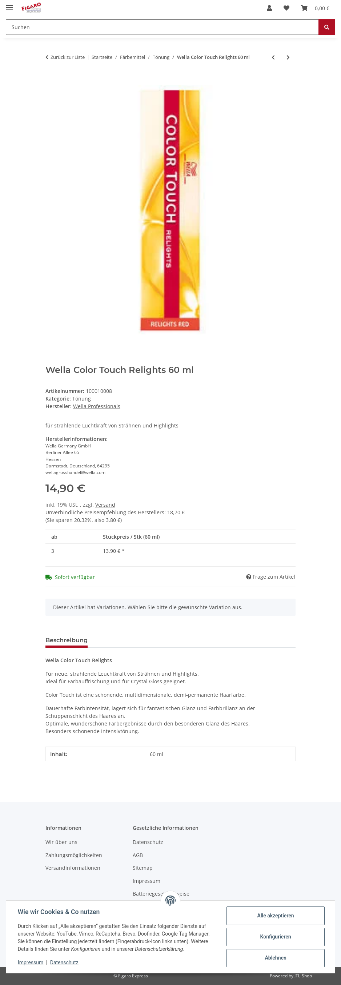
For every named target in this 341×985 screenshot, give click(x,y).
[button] (269, 8)
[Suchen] (162, 27)
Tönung (81, 398)
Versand (105, 504)
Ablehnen (275, 958)
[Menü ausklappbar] (9, 4)
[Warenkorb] (315, 8)
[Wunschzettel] (286, 8)
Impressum (30, 962)
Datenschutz (64, 962)
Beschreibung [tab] (66, 640)
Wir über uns (61, 842)
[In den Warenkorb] (51, 81)
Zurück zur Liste (68, 57)
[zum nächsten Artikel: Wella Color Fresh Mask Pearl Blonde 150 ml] (288, 57)
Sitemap (143, 867)
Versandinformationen (72, 867)
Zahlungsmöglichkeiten (73, 855)
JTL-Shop (303, 976)
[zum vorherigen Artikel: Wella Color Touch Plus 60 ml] (273, 57)
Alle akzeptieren (275, 915)
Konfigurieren (275, 937)
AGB (138, 855)
